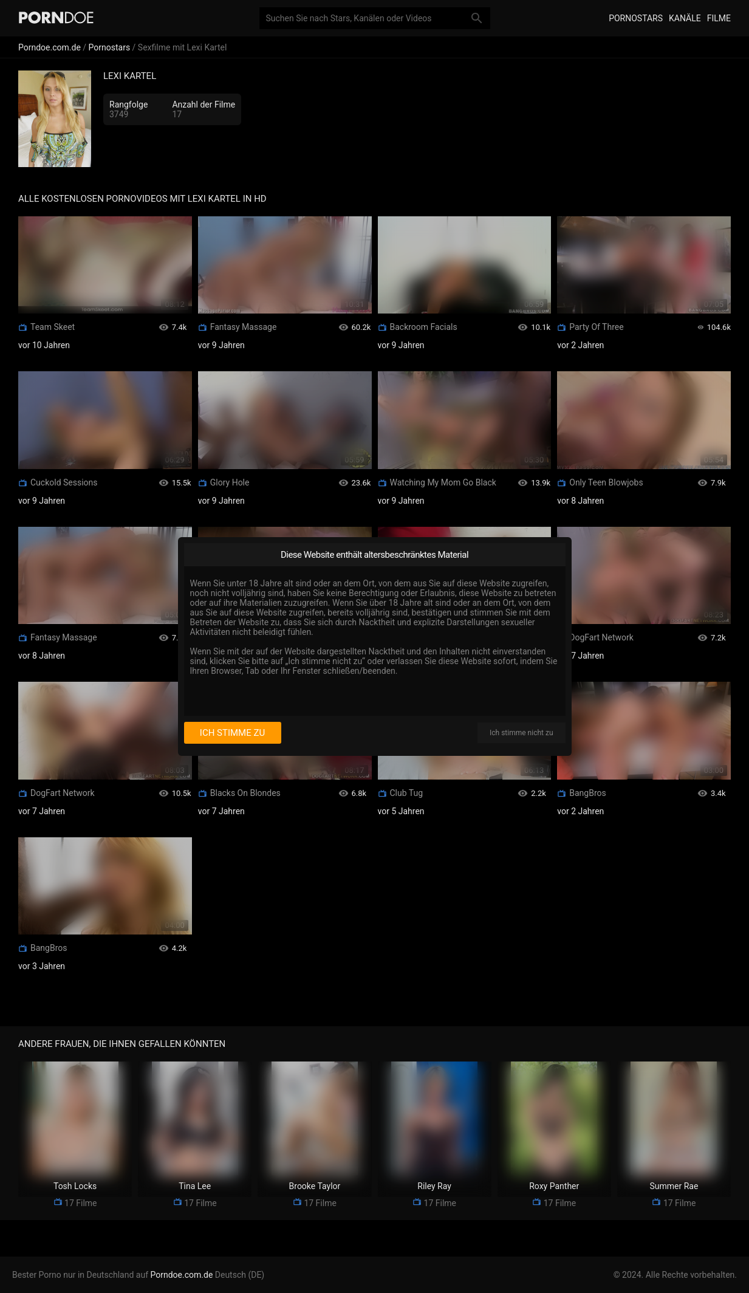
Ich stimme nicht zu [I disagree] (521, 733)
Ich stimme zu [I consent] (232, 732)
